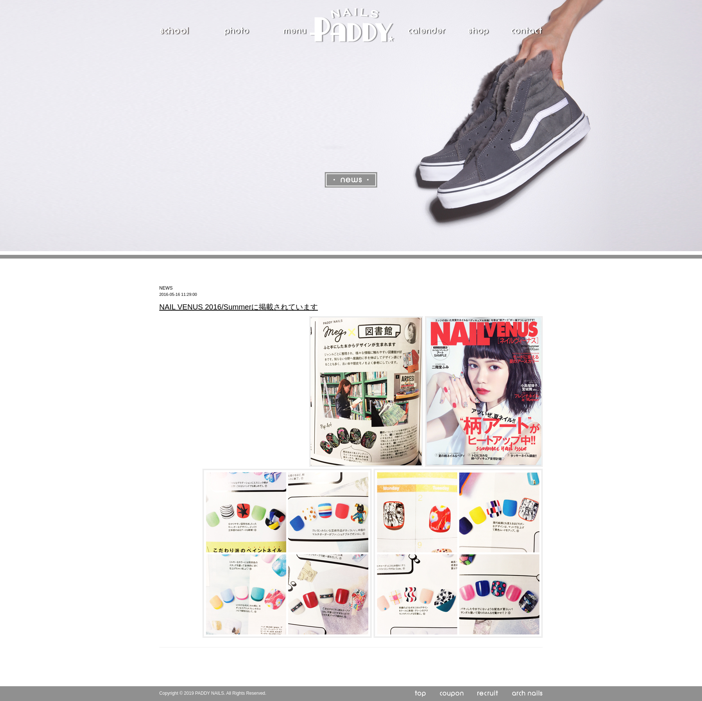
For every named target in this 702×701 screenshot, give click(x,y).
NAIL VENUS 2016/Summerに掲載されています (238, 307)
